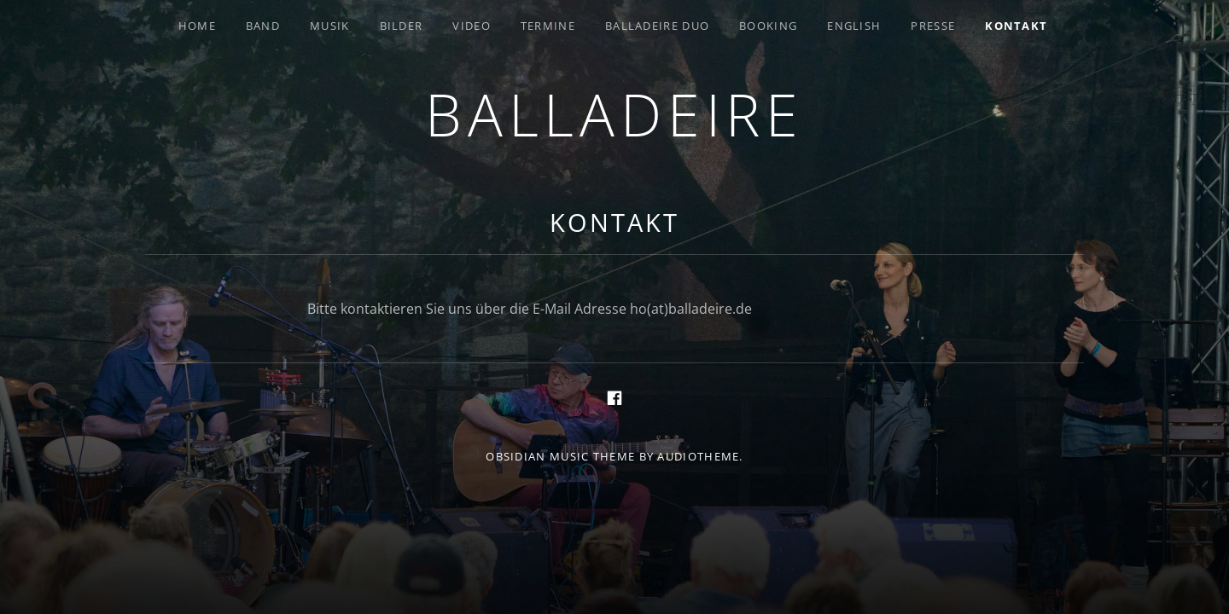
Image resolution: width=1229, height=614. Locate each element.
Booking (768, 25)
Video (471, 25)
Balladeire (614, 114)
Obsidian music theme (560, 456)
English (854, 25)
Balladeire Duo (657, 25)
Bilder (401, 25)
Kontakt (1016, 25)
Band (263, 25)
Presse (933, 25)
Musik (330, 25)
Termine (548, 25)
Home (197, 25)
